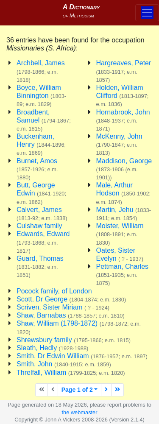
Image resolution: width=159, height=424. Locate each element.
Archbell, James (41, 71)
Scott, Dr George (71, 299)
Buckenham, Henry (41, 144)
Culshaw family (39, 225)
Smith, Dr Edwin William (82, 356)
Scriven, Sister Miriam (63, 307)
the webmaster (80, 412)
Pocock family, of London (54, 291)
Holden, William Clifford (122, 95)
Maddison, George (124, 169)
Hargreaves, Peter (123, 71)
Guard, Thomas (40, 266)
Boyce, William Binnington (41, 95)
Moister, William (120, 233)
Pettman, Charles (122, 274)
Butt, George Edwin (41, 193)
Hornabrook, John (123, 120)
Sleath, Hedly (52, 347)
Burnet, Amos (37, 169)
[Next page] (106, 389)
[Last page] (117, 389)
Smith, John (64, 364)
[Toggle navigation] (147, 12)
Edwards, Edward (43, 242)
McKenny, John (119, 144)
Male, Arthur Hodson (123, 193)
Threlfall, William (71, 372)
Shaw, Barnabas (71, 315)
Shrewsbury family (74, 339)
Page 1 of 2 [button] (77, 389)
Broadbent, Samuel (44, 120)
